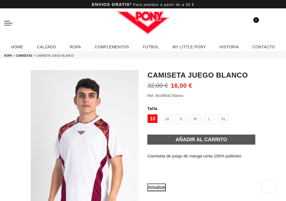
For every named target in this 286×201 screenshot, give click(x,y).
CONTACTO (272, 46)
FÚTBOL (151, 46)
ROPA (70, 46)
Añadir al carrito (201, 140)
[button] (196, 182)
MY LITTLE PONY (192, 46)
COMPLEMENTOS (109, 46)
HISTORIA (235, 46)
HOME (8, 46)
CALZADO (39, 46)
